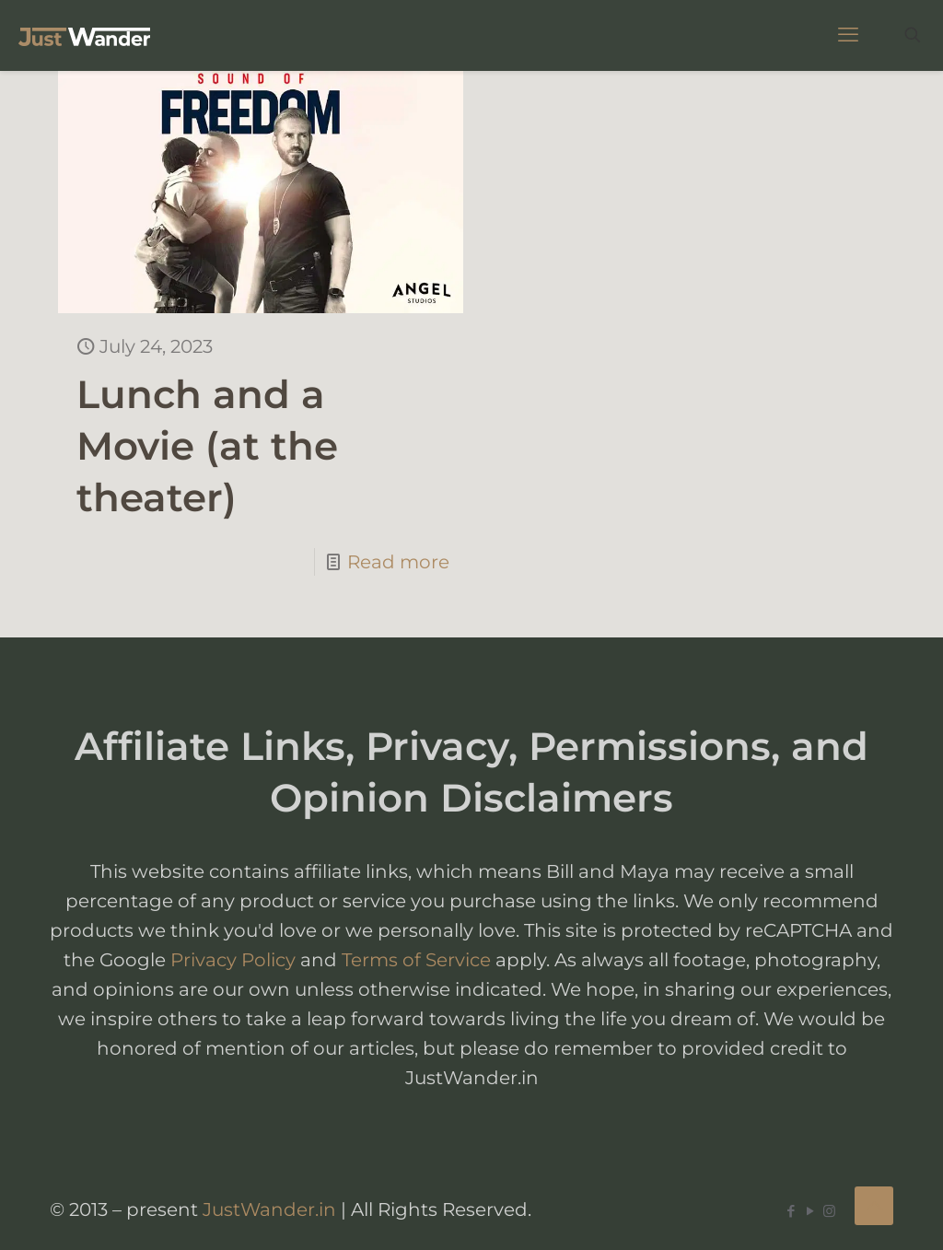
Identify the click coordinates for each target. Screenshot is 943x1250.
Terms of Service (416, 960)
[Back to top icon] (874, 1205)
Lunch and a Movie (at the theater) (207, 445)
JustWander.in (269, 1209)
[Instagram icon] (829, 1211)
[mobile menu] (848, 35)
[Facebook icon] (790, 1211)
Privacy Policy (233, 960)
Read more (398, 562)
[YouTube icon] (810, 1211)
